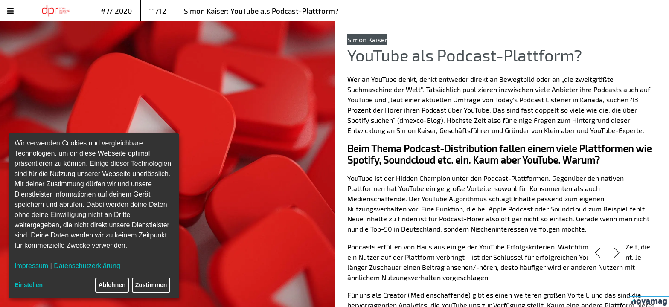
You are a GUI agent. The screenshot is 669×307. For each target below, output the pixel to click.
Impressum (31, 265)
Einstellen (29, 284)
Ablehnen (112, 284)
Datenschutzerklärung (87, 265)
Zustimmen (151, 284)
